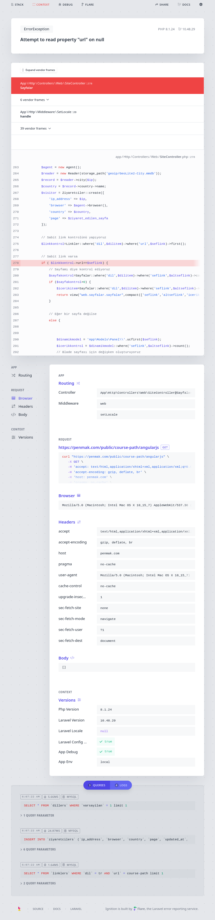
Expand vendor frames (38, 70)
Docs (56, 909)
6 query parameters (38, 849)
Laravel (76, 909)
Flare (139, 909)
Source (38, 909)
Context (18, 429)
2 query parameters (38, 883)
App (14, 367)
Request (17, 390)
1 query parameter (37, 815)
